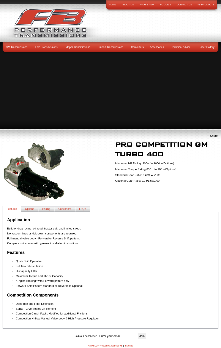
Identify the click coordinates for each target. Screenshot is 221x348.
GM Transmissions (16, 47)
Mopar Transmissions (78, 47)
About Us (128, 4)
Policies (165, 4)
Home (112, 4)
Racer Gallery (206, 47)
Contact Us (184, 4)
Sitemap (129, 346)
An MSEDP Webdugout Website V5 (105, 346)
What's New (147, 4)
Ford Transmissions (46, 47)
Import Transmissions (111, 47)
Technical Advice (181, 47)
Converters (137, 47)
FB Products (206, 4)
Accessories (157, 47)
